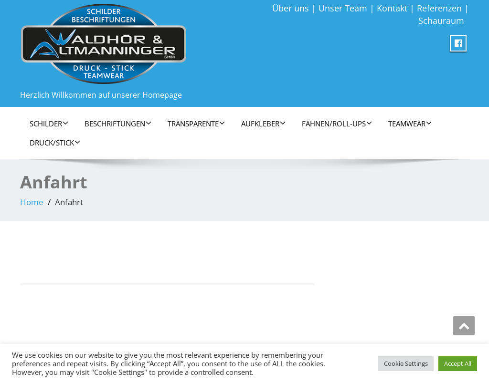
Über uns (290, 8)
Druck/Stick (55, 142)
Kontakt (392, 8)
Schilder (49, 123)
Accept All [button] (457, 363)
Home (31, 202)
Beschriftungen (118, 123)
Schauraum (441, 20)
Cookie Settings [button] (406, 363)
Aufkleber (263, 123)
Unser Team (343, 8)
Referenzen (439, 8)
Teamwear (410, 123)
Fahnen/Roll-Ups (337, 123)
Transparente (196, 123)
